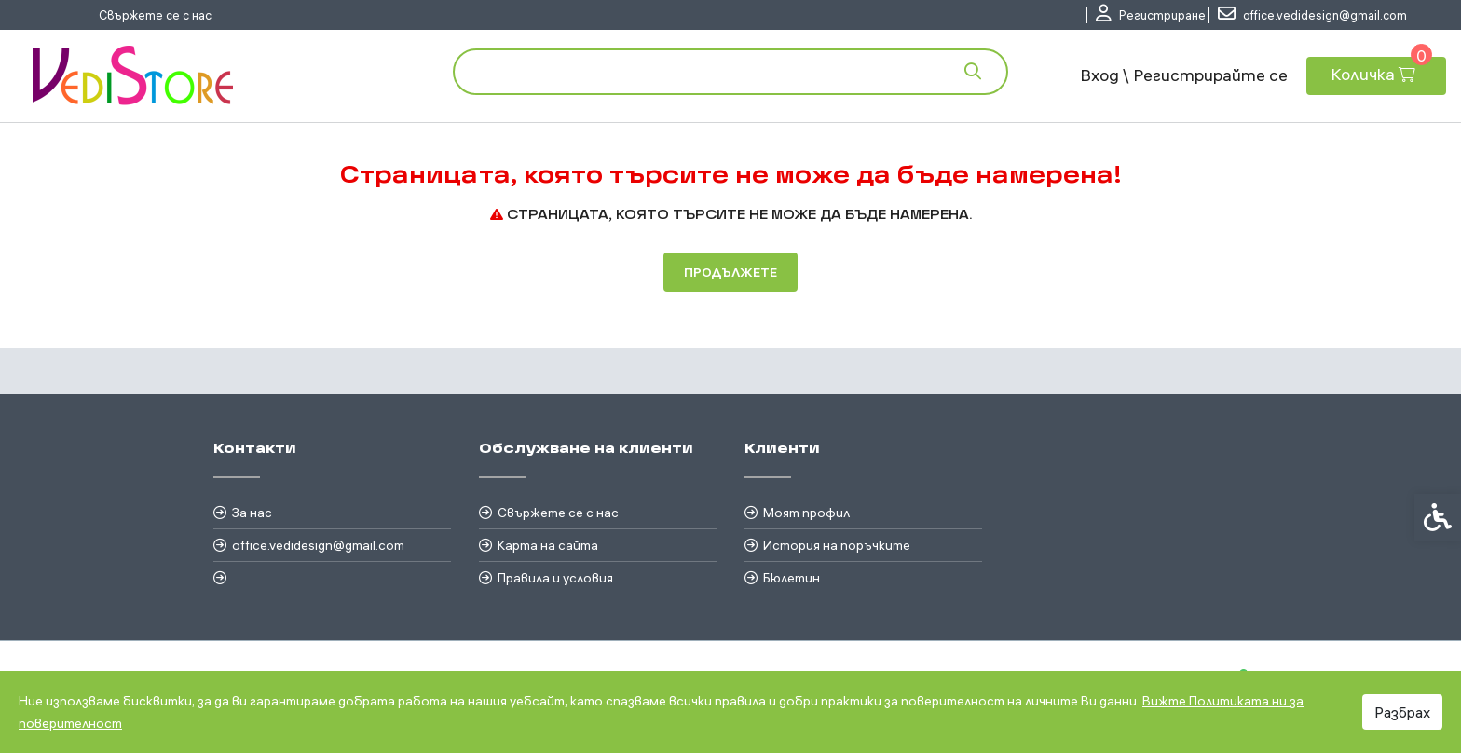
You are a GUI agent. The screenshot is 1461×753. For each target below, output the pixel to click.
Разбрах (1402, 712)
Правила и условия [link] (555, 577)
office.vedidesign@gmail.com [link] (318, 545)
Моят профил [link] (806, 512)
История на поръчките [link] (836, 545)
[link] (1151, 15)
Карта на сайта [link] (548, 545)
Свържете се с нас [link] (155, 14)
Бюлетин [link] (791, 577)
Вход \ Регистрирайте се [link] (1184, 75)
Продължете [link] (730, 272)
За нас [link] (252, 512)
